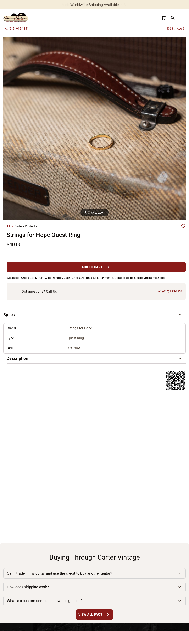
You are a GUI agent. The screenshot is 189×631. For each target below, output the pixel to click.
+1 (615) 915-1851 (170, 291)
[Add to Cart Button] (96, 267)
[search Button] (172, 17)
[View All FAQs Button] (94, 614)
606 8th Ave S (175, 28)
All (8, 226)
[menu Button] (182, 17)
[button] (94, 315)
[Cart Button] (163, 17)
